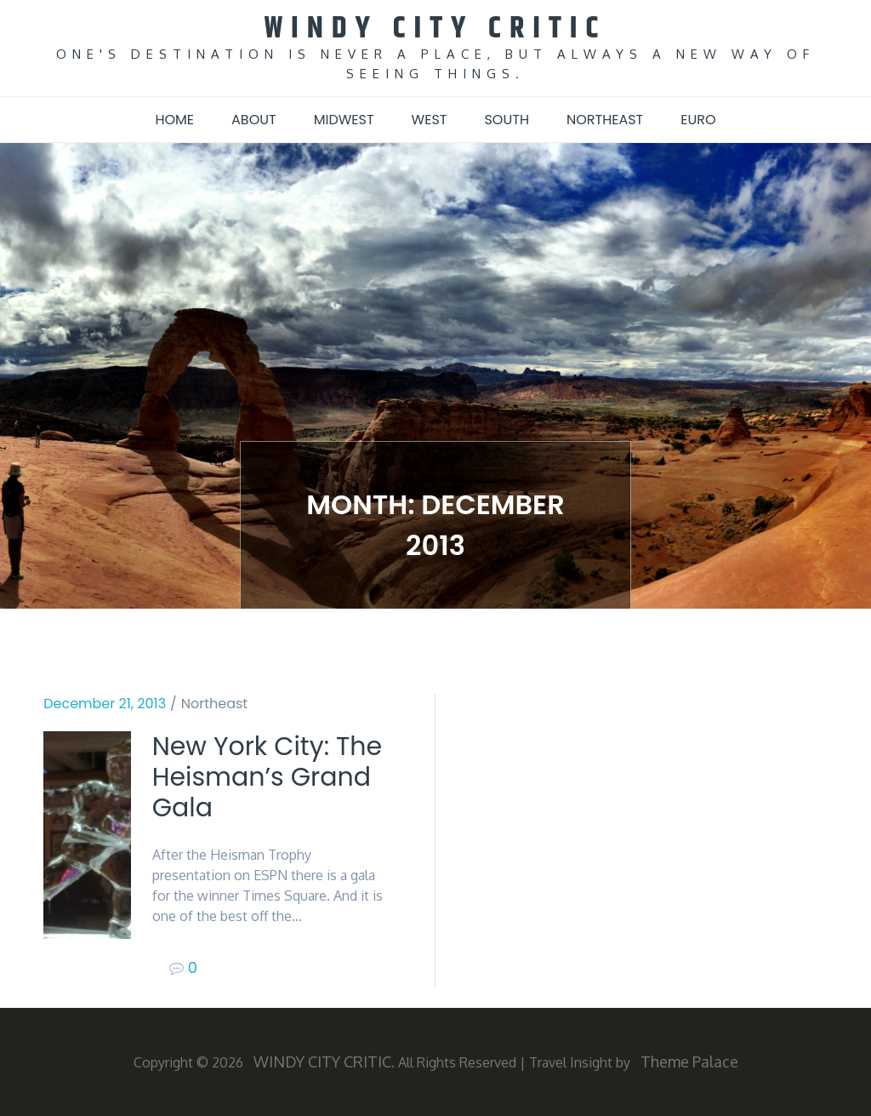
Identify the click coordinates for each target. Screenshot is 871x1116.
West (429, 119)
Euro (697, 119)
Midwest (344, 119)
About (253, 119)
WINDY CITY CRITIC (436, 28)
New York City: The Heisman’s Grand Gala (267, 777)
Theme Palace (689, 1061)
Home (174, 119)
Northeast (604, 119)
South (506, 119)
